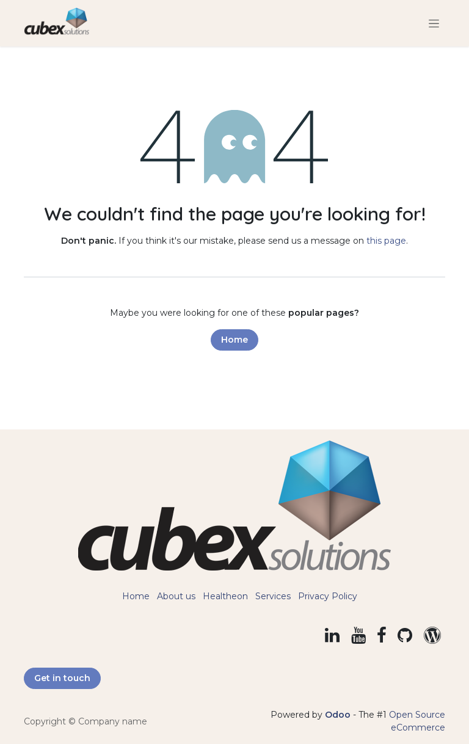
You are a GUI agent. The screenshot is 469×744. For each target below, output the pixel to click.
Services (273, 596)
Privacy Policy (327, 596)
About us (176, 596)
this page (386, 240)
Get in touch (62, 678)
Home (234, 339)
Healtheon (225, 596)
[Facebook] (381, 635)
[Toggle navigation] (434, 23)
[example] (432, 635)
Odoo (339, 714)
